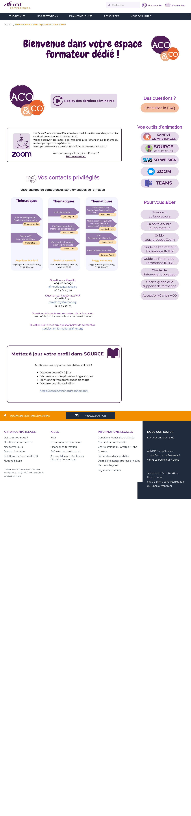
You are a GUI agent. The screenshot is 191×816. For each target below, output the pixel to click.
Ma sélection (177, 5)
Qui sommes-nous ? (16, 437)
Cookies (103, 451)
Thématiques (17, 16)
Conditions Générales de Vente (116, 437)
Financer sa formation (64, 446)
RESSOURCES (111, 16)
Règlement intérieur (109, 470)
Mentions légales (108, 465)
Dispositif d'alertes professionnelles (119, 460)
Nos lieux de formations (18, 442)
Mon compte (153, 5)
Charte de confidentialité (112, 442)
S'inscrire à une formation (66, 442)
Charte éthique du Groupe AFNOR (118, 446)
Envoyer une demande (160, 437)
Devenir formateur (15, 451)
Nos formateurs (13, 446)
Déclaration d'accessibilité (113, 456)
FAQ (53, 437)
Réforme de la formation (65, 451)
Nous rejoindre (13, 460)
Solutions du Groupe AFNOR (21, 456)
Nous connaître (141, 16)
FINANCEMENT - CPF (80, 16)
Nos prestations (47, 16)
